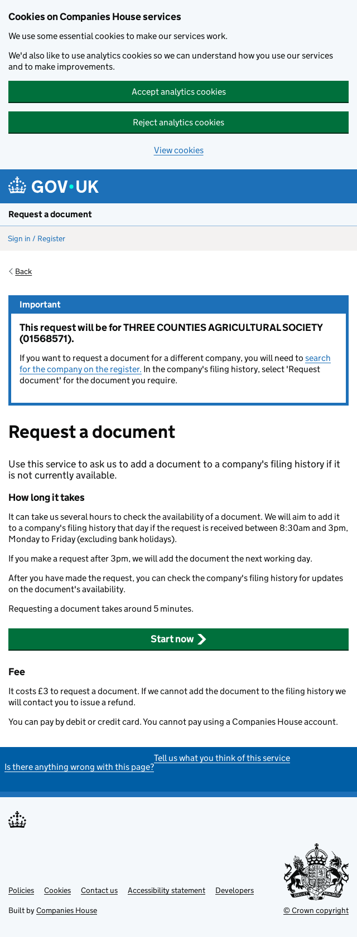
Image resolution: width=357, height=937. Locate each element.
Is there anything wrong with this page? (79, 767)
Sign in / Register (36, 238)
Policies (21, 890)
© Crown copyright (316, 910)
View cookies (179, 150)
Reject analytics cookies (178, 122)
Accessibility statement (166, 890)
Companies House (66, 910)
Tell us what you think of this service (222, 758)
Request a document (50, 214)
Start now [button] (179, 639)
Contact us (99, 890)
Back (23, 271)
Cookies (57, 890)
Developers (234, 890)
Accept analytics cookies (179, 91)
